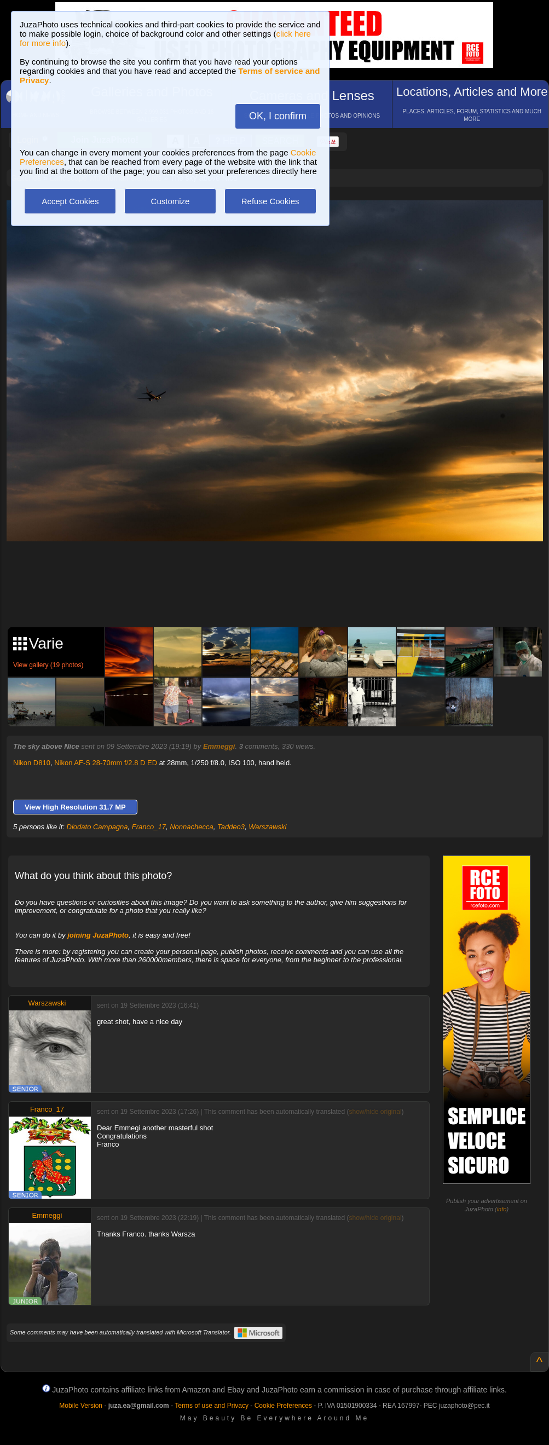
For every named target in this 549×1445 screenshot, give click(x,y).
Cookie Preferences (283, 1405)
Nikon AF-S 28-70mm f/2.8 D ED (105, 763)
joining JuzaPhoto (98, 935)
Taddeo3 (231, 827)
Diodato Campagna (97, 827)
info (502, 1209)
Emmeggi (219, 746)
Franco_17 (149, 827)
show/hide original (375, 1111)
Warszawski (267, 827)
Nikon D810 (31, 763)
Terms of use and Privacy (212, 1405)
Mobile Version (80, 1405)
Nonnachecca (191, 827)
